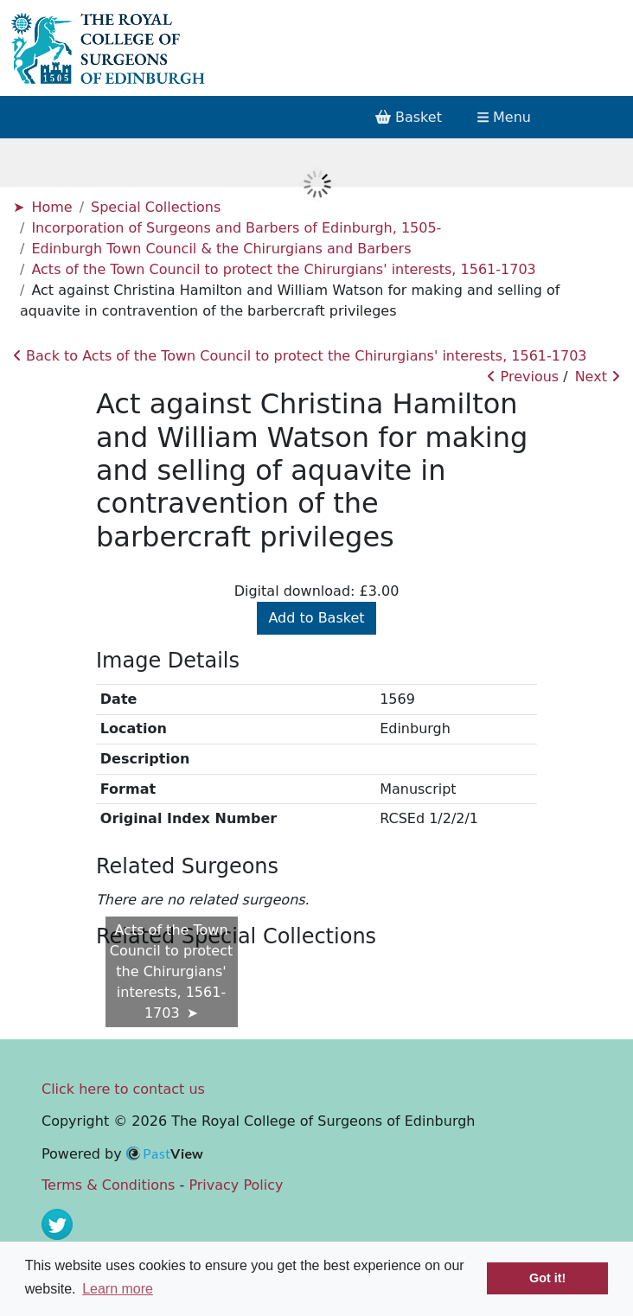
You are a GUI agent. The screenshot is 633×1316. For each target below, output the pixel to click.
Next (597, 376)
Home (51, 207)
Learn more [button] (117, 1288)
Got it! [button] (547, 1278)
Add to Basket (316, 618)
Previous (523, 376)
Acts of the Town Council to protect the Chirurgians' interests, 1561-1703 (283, 269)
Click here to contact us (123, 1089)
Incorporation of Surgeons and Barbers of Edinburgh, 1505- (236, 228)
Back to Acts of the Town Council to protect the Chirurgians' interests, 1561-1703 (300, 356)
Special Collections (156, 207)
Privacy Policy (236, 1185)
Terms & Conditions (108, 1185)
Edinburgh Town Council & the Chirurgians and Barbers (221, 248)
